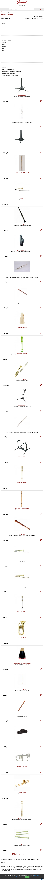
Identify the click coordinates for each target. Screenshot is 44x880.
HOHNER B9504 (22, 301)
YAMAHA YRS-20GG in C (22, 353)
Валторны (3, 32)
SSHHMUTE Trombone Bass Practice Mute (22, 663)
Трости (3, 65)
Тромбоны (4, 46)
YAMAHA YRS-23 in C (22, 818)
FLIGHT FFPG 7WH (22, 689)
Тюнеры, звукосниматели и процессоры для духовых (11, 71)
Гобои (3, 34)
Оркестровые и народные (12, 12)
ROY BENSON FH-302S (22, 766)
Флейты (3, 23)
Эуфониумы (4, 56)
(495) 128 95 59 (22, 5)
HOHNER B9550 (22, 534)
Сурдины (3, 61)
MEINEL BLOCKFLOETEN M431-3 (22, 172)
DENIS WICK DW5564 (22, 327)
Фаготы (3, 52)
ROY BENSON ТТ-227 (22, 560)
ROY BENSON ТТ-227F (22, 585)
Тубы (3, 50)
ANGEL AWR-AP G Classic (22, 611)
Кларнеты (3, 36)
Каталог (1, 12)
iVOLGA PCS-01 (22, 715)
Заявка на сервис (22, 7)
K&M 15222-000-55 (22, 95)
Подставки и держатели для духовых (9, 73)
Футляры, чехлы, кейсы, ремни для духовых (10, 75)
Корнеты (3, 38)
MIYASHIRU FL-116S (22, 276)
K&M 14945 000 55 (22, 456)
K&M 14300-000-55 (22, 405)
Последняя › (28, 855)
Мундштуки (4, 59)
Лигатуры (3, 63)
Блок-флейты (4, 25)
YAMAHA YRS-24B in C (22, 482)
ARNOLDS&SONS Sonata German (22, 508)
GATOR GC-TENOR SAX (22, 250)
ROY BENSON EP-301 (22, 637)
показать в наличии (38, 16)
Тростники (4, 67)
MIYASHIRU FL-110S (22, 431)
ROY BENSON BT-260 (22, 379)
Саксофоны (4, 27)
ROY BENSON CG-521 (22, 224)
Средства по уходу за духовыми (8, 69)
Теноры (3, 44)
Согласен (27, 876)
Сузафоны (4, 42)
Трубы (3, 48)
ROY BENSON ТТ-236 (22, 198)
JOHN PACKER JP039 (22, 792)
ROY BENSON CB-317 (22, 121)
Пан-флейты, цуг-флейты (6, 40)
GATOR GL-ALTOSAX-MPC (22, 740)
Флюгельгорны (4, 54)
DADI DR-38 (22, 844)
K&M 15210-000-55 (22, 146)
